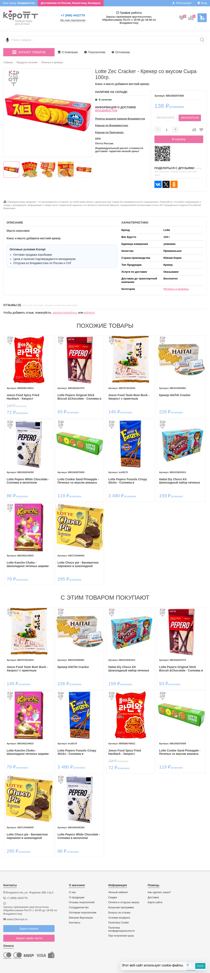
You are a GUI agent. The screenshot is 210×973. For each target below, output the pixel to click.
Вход (202, 3)
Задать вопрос (29, 928)
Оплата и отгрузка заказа (123, 902)
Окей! (200, 965)
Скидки (112, 897)
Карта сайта (155, 902)
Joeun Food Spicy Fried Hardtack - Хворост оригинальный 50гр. (23, 396)
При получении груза (121, 935)
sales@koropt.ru (17, 919)
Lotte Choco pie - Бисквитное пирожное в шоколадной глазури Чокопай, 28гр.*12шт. (78, 564)
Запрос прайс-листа (29, 938)
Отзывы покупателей (82, 902)
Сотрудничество (79, 907)
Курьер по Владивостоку (111, 125)
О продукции (76, 897)
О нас (72, 892)
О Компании (68, 52)
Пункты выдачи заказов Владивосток (120, 118)
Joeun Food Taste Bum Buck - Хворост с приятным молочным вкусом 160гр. (128, 396)
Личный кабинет (118, 892)
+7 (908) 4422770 (73, 15)
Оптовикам (121, 52)
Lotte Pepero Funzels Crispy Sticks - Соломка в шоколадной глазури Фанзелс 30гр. (129, 481)
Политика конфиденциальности (121, 929)
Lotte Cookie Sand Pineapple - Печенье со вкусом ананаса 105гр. (78, 481)
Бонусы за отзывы (119, 912)
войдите (89, 312)
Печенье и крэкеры (176, 288)
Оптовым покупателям (82, 912)
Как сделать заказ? (159, 892)
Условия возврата (119, 917)
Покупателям (94, 52)
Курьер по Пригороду (109, 132)
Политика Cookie (118, 922)
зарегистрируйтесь (65, 312)
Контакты (74, 922)
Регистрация (181, 3)
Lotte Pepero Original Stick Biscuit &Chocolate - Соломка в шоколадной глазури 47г (79, 396)
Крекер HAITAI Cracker (175, 395)
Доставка (153, 897)
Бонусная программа (121, 907)
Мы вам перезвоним (72, 20)
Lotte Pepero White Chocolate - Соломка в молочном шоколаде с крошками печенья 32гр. (29, 481)
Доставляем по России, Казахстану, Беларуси (70, 3)
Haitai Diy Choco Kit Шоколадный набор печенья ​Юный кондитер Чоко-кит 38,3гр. (180, 481)
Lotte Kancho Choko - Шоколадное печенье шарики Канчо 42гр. (28, 564)
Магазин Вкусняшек (81, 917)
